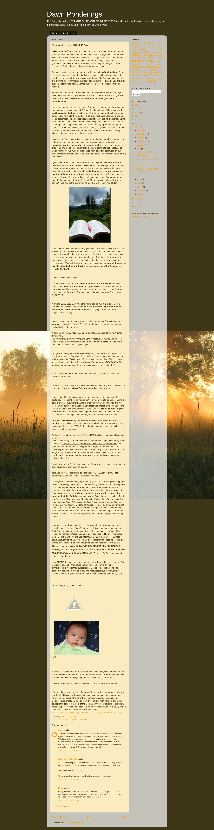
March (140, 187)
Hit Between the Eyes (146, 165)
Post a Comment (62, 806)
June (139, 176)
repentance (157, 81)
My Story (136, 69)
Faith (158, 46)
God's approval (155, 49)
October (141, 138)
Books (61, 719)
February (141, 191)
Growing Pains (140, 55)
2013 (137, 120)
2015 (137, 112)
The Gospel (147, 72)
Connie (61, 730)
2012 (137, 123)
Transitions (146, 76)
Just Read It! (69, 33)
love (150, 81)
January (141, 194)
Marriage (135, 64)
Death (143, 47)
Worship (159, 79)
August (140, 145)
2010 (137, 199)
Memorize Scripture (140, 216)
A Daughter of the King (68, 759)
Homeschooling (138, 58)
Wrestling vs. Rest (139, 81)
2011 (137, 127)
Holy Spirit (158, 55)
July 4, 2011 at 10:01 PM (68, 779)
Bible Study (137, 43)
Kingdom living (142, 61)
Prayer (151, 70)
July (139, 149)
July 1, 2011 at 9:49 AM (68, 751)
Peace (144, 70)
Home (55, 33)
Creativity (136, 47)
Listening (158, 61)
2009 (137, 203)
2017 (137, 105)
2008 (137, 206)
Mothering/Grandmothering (76, 719)
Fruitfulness (142, 49)
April (139, 183)
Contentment (156, 43)
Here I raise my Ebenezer (147, 152)
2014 (137, 116)
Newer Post (59, 817)
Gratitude (157, 52)
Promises (158, 70)
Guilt (151, 55)
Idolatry (159, 58)
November (142, 134)
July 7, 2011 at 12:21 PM (68, 800)
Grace (148, 52)
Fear (134, 49)
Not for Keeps (142, 155)
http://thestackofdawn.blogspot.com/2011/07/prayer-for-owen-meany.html (88, 712)
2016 (137, 109)
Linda (60, 788)
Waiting (149, 78)
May (139, 179)
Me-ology (158, 64)
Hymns (151, 58)
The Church (136, 73)
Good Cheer (138, 52)
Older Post (119, 817)
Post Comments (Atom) (73, 823)
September (142, 141)
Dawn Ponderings (74, 14)
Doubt (151, 46)
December (142, 130)
